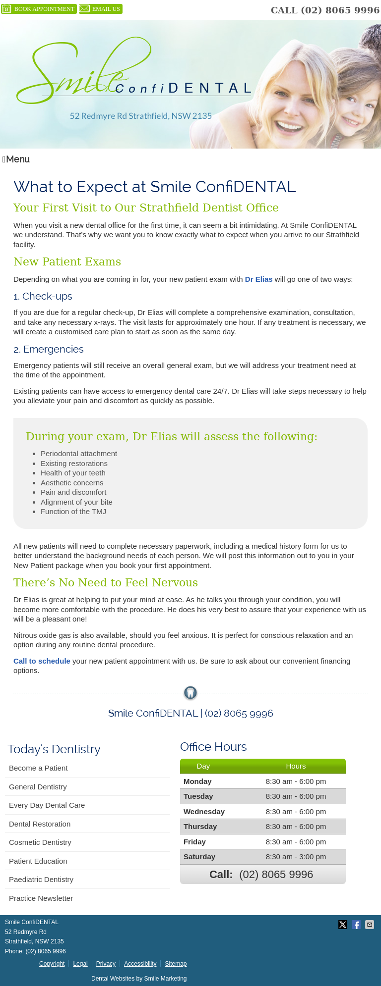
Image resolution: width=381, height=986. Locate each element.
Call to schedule (41, 661)
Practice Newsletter (41, 898)
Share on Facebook (357, 924)
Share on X (343, 924)
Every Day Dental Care (47, 805)
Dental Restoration (39, 824)
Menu (16, 159)
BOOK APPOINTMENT (37, 9)
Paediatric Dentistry (41, 879)
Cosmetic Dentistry (40, 842)
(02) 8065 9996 (340, 10)
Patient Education (38, 861)
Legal (80, 963)
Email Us (99, 9)
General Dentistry (38, 786)
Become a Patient (38, 768)
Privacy (106, 963)
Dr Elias (259, 279)
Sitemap (176, 963)
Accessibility (140, 963)
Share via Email (370, 924)
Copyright (51, 963)
